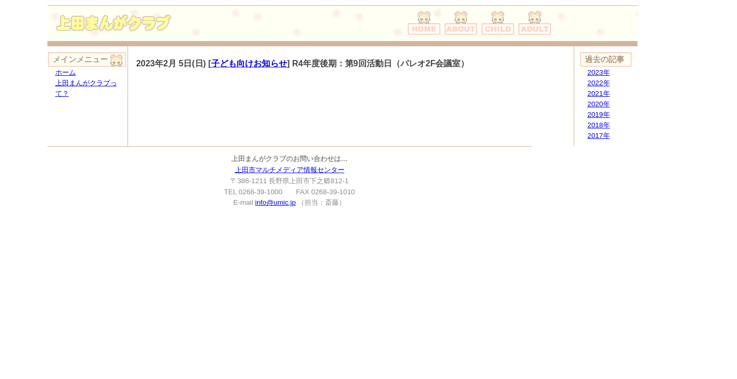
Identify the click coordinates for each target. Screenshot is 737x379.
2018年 (598, 125)
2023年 (598, 72)
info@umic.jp (275, 202)
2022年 (598, 83)
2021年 (598, 93)
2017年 (598, 135)
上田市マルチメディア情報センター (290, 170)
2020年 (598, 104)
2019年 (598, 114)
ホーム (65, 72)
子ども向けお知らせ (249, 63)
